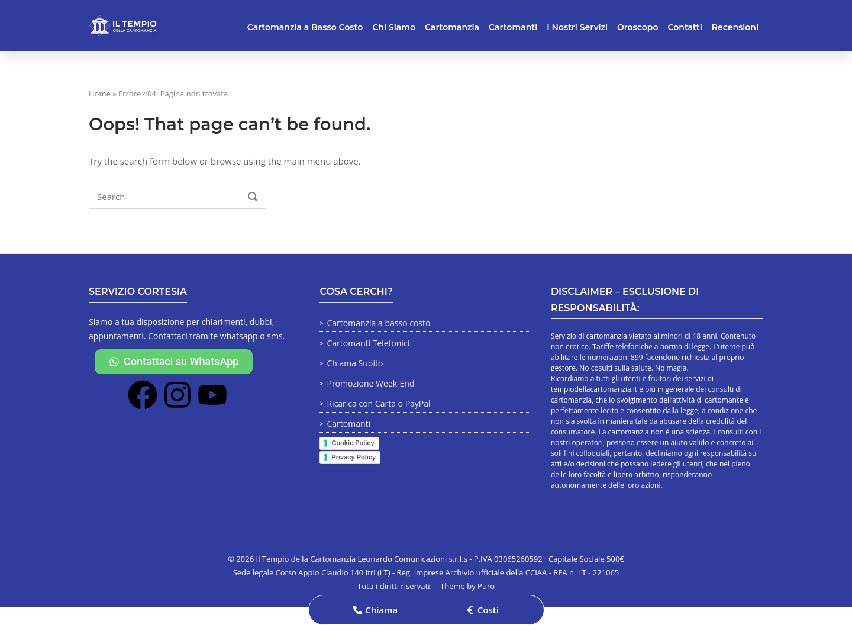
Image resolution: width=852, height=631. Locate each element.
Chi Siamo (393, 27)
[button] (375, 610)
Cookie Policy (352, 442)
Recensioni (735, 27)
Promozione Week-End (370, 383)
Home (100, 93)
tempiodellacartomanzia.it (594, 389)
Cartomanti (513, 27)
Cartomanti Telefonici (368, 343)
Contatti (685, 27)
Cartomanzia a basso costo (378, 323)
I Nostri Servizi (577, 27)
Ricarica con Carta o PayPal (378, 403)
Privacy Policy (353, 457)
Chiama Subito (355, 363)
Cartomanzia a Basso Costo (305, 27)
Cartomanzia (452, 27)
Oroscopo (637, 27)
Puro (486, 586)
